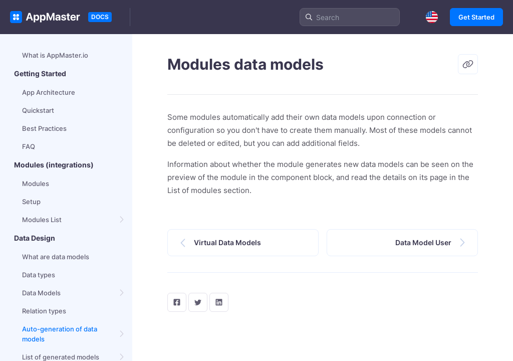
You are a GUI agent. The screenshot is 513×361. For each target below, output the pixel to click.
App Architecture (48, 92)
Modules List (42, 220)
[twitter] (197, 302)
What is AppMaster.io (55, 55)
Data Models (41, 293)
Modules (35, 183)
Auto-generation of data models (59, 334)
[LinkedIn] (218, 302)
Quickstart (38, 110)
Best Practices (44, 128)
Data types (38, 275)
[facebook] (176, 302)
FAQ (28, 146)
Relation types (44, 311)
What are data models (55, 257)
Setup (31, 202)
